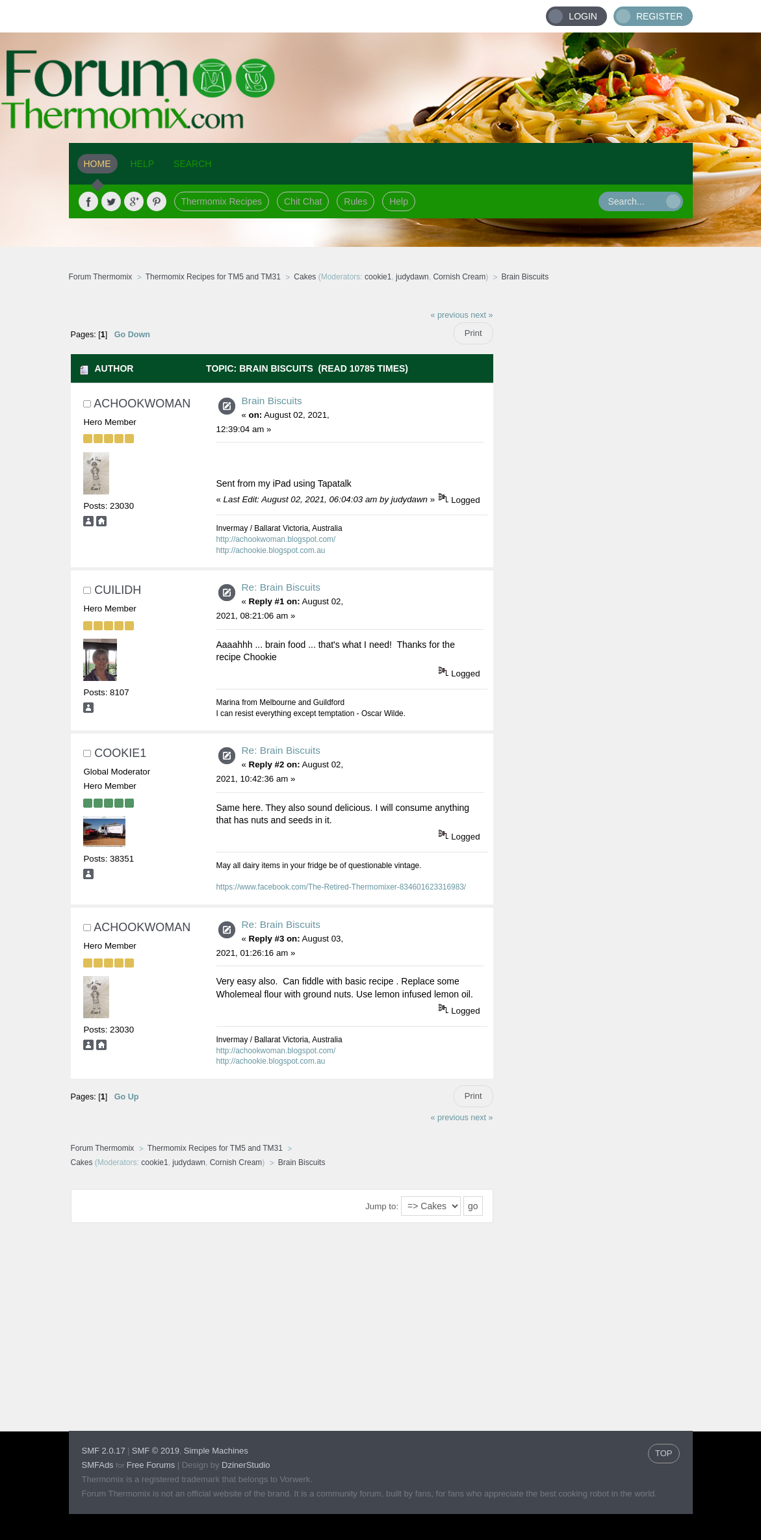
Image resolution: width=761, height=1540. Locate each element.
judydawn (412, 276)
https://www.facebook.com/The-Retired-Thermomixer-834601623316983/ (341, 887)
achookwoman (142, 403)
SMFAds (98, 1465)
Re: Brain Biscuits (281, 587)
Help (398, 201)
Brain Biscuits (272, 400)
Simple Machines (216, 1451)
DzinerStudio (246, 1465)
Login (583, 16)
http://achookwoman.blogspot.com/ (276, 539)
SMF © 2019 (155, 1451)
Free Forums (151, 1465)
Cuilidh (117, 590)
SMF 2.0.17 (103, 1451)
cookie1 (378, 276)
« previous (450, 315)
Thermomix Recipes (221, 201)
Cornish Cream (459, 276)
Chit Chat (303, 201)
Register (659, 16)
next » (482, 315)
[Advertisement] (593, 497)
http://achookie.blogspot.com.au (271, 550)
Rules (355, 201)
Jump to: (381, 1206)
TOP (664, 1453)
